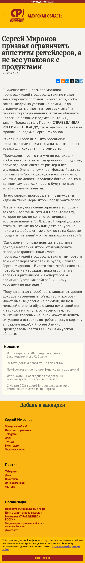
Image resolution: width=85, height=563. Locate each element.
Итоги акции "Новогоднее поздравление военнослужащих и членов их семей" (33, 377)
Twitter (9, 441)
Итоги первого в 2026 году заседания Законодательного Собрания (31, 355)
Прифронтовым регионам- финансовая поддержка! (41, 370)
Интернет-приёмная (18, 430)
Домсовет (11, 530)
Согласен (42, 558)
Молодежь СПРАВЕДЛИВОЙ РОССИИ (22, 518)
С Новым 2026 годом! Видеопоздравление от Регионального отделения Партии (37, 387)
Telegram (10, 434)
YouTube (10, 486)
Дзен (8, 437)
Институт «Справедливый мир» (25, 508)
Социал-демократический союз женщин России (24, 525)
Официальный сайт (17, 426)
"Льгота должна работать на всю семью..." (34, 363)
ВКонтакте (12, 445)
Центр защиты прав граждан (23, 512)
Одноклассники (14, 449)
